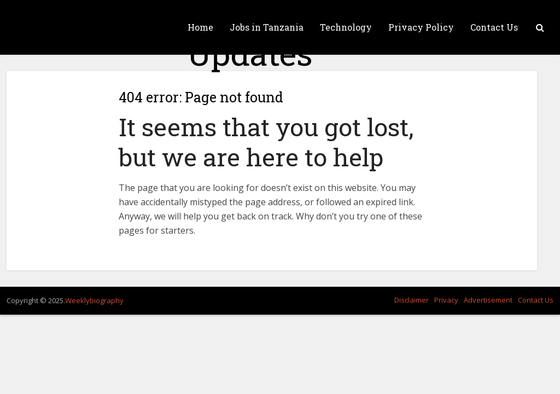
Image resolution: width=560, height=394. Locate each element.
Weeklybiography (94, 300)
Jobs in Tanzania (267, 27)
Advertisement (488, 300)
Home (200, 27)
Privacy (446, 300)
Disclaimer (411, 300)
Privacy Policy (421, 27)
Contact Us (494, 27)
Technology (346, 27)
